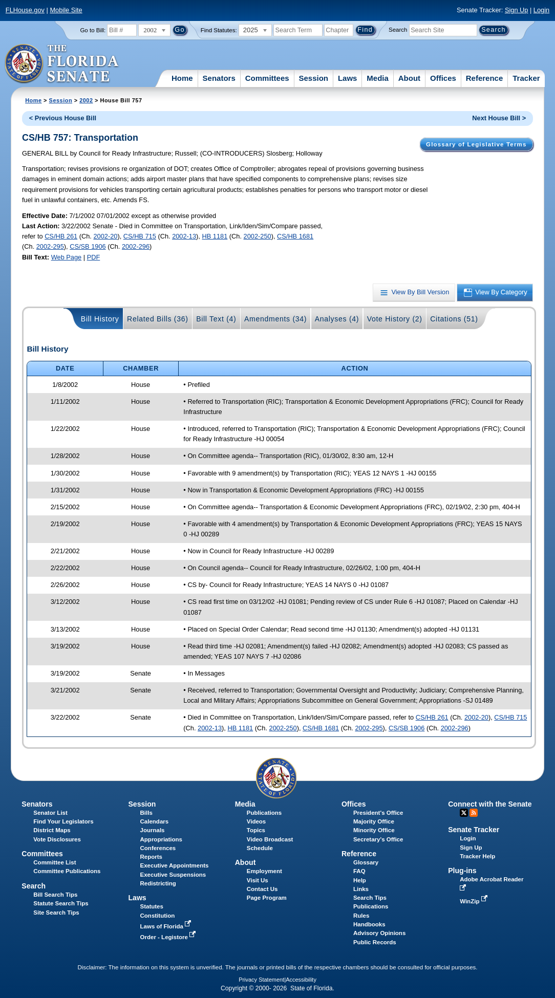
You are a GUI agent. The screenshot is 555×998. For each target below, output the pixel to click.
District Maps (51, 830)
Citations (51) (454, 319)
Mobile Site (66, 10)
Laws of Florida (167, 926)
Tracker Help (477, 856)
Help (359, 880)
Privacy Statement (261, 980)
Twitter (464, 813)
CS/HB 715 (139, 236)
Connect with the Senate (489, 804)
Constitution (157, 916)
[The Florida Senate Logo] (62, 64)
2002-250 (257, 236)
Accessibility (301, 980)
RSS (473, 813)
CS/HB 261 (61, 236)
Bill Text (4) (216, 319)
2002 (86, 100)
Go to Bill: (92, 30)
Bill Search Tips (55, 895)
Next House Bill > (499, 118)
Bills (146, 813)
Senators (219, 78)
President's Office (378, 813)
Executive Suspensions (173, 875)
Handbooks (369, 924)
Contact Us (262, 889)
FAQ (359, 871)
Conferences (158, 848)
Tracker (526, 78)
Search (398, 30)
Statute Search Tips (60, 903)
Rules (361, 916)
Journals (152, 830)
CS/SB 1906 (87, 246)
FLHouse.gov (25, 10)
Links (361, 889)
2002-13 (184, 236)
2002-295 (50, 246)
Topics (256, 830)
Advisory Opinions (379, 933)
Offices (443, 78)
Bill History (100, 319)
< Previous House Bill (62, 118)
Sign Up (516, 10)
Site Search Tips (56, 912)
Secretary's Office (378, 839)
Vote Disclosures (57, 839)
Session (313, 78)
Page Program (267, 898)
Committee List (54, 862)
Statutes (151, 906)
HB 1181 (214, 236)
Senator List (50, 813)
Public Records (374, 942)
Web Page (66, 257)
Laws (347, 78)
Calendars (154, 821)
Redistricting (158, 883)
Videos (256, 821)
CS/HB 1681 (295, 236)
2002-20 (105, 236)
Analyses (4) (337, 319)
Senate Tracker (473, 830)
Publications (264, 813)
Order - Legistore (169, 937)
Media (378, 78)
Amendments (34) (275, 319)
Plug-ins (462, 870)
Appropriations (161, 839)
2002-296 (136, 246)
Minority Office (374, 830)
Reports (151, 857)
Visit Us (257, 880)
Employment (264, 871)
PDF (93, 257)
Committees (267, 78)
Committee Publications (66, 871)
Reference (484, 78)
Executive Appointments (174, 865)
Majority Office (373, 821)
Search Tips (370, 898)
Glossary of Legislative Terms (476, 144)
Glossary (365, 862)
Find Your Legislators (63, 821)
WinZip (474, 901)
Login (541, 10)
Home (182, 78)
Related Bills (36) (157, 319)
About (409, 78)
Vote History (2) (394, 319)
